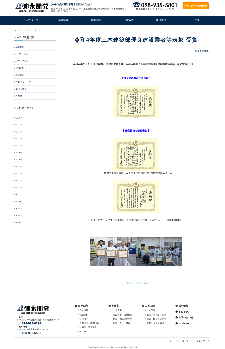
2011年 (19, 194)
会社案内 (63, 20)
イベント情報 (22, 54)
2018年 (19, 166)
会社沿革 (84, 319)
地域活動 (20, 68)
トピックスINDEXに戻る (136, 282)
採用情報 (161, 20)
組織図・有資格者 (88, 327)
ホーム (18, 30)
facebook (183, 323)
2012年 (19, 187)
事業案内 (96, 20)
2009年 (19, 208)
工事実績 (128, 20)
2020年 (19, 152)
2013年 (19, 180)
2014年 (19, 173)
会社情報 (20, 47)
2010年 (19, 201)
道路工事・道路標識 (122, 314)
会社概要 (84, 310)
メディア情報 (22, 61)
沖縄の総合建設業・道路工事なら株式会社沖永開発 (31, 7)
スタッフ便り (22, 89)
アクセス (84, 331)
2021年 (19, 145)
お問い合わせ (185, 317)
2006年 (19, 222)
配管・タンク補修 (121, 323)
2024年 (19, 124)
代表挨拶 (84, 314)
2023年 (19, 131)
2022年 (19, 138)
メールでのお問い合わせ (195, 5)
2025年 (19, 117)
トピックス (193, 20)
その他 (19, 96)
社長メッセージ (23, 82)
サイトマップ (202, 341)
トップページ (30, 20)
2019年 (19, 159)
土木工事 (117, 310)
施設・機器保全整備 (122, 319)
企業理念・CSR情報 (89, 323)
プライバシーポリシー (180, 341)
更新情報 (20, 75)
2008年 (19, 215)
